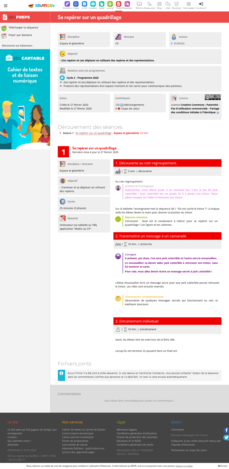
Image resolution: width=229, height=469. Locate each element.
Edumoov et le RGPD (129, 441)
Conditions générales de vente (135, 444)
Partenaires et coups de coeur (189, 450)
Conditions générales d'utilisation (137, 433)
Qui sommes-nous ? (19, 441)
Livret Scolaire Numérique (77, 433)
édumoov (13, 444)
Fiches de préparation (75, 441)
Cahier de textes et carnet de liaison (83, 429)
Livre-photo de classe (74, 444)
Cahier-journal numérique (78, 437)
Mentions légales (127, 429)
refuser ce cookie (184, 465)
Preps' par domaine (16, 36)
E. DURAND (177, 43)
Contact (12, 437)
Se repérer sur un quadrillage (93, 133)
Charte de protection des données (137, 437)
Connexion (177, 429)
